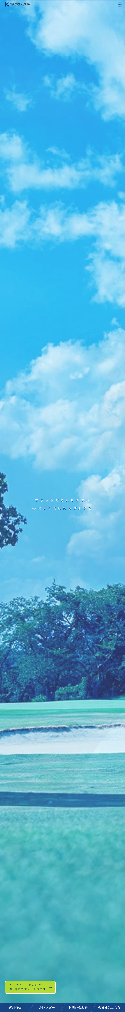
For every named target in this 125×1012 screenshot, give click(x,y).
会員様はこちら (109, 1007)
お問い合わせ (78, 1007)
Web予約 (15, 1007)
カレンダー (47, 1007)
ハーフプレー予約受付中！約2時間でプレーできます (32, 990)
